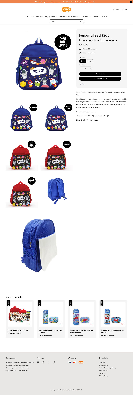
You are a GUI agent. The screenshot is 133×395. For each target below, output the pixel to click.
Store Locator (103, 370)
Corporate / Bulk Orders (99, 16)
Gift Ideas (85, 16)
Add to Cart (100, 74)
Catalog (39, 16)
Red (90, 61)
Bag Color (82, 57)
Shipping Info (103, 365)
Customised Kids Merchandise (68, 16)
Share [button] (82, 84)
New (32, 16)
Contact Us (102, 373)
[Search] (81, 21)
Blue (82, 61)
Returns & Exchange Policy (107, 368)
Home (27, 16)
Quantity (81, 65)
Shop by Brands (50, 16)
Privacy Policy (103, 376)
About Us (102, 362)
